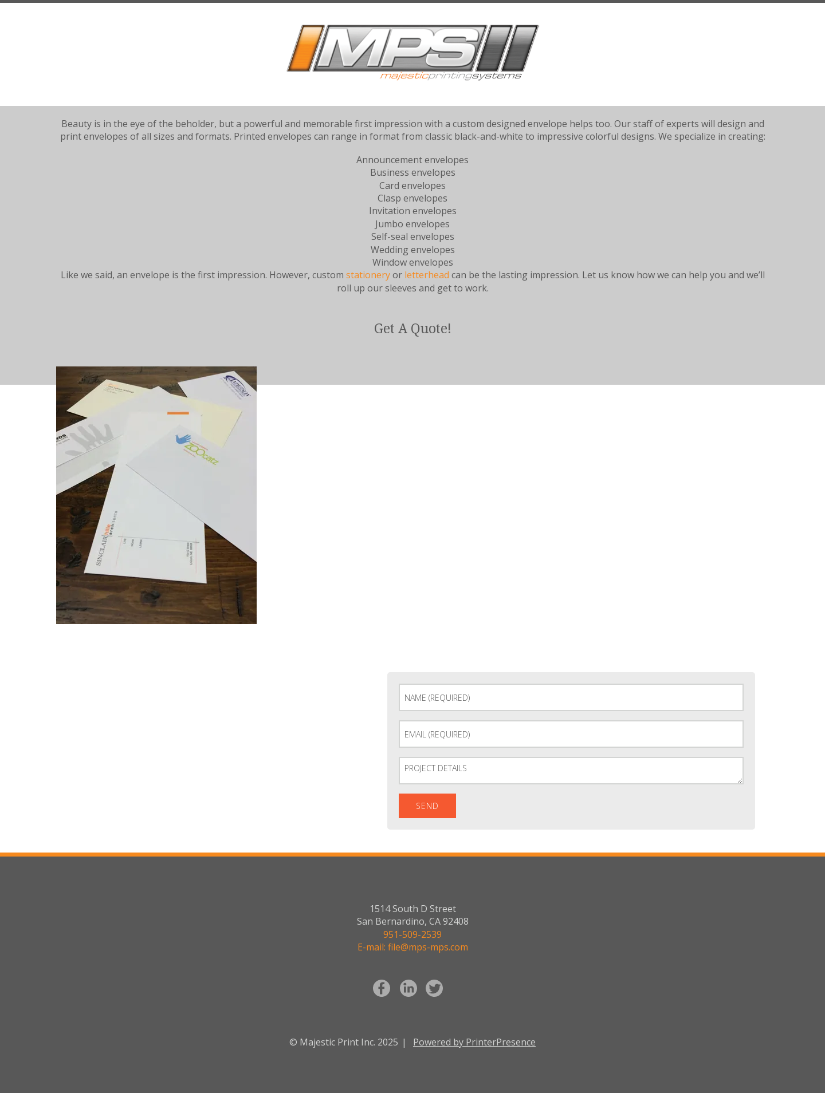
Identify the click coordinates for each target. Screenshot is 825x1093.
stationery (368, 275)
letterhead (426, 275)
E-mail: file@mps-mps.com (413, 947)
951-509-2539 (412, 934)
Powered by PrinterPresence (474, 1042)
